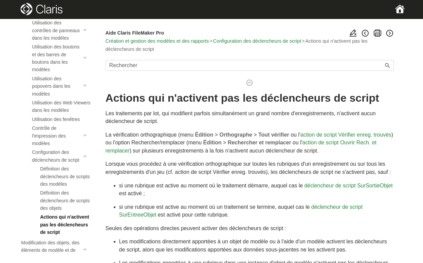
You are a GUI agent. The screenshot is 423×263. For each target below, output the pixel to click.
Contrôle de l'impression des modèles (61, 135)
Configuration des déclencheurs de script (61, 156)
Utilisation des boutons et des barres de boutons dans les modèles (61, 58)
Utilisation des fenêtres (56, 119)
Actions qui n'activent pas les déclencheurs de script (64, 224)
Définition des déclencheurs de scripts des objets (65, 200)
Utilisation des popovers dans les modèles (61, 86)
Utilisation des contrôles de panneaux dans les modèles (61, 30)
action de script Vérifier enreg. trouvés (345, 135)
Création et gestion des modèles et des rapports (157, 41)
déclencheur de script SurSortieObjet (348, 185)
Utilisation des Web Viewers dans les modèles (61, 106)
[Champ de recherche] (250, 65)
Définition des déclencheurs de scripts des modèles (65, 176)
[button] (86, 30)
